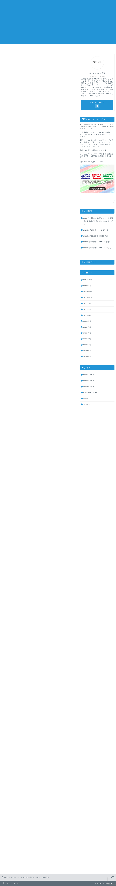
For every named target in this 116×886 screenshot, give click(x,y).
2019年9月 (87, 345)
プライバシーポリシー (100, 48)
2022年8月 (87, 309)
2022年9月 (87, 303)
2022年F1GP (8, 57)
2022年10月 (88, 297)
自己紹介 (86, 404)
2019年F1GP (88, 375)
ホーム (16, 48)
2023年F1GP (88, 387)
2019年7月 (87, 357)
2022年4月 (87, 333)
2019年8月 (87, 351)
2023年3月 (87, 286)
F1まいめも (58, 4)
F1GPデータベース (91, 392)
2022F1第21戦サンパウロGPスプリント (98, 249)
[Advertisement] (58, 27)
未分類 (86, 398)
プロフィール (44, 48)
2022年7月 (87, 315)
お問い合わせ (72, 48)
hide (46, 106)
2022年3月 (87, 339)
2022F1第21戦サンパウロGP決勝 (96, 242)
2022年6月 (87, 321)
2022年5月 (87, 327)
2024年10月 (88, 280)
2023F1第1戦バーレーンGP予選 (96, 230)
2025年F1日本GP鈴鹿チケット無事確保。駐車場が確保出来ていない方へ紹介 (98, 221)
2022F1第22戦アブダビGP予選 (95, 236)
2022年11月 (88, 292)
